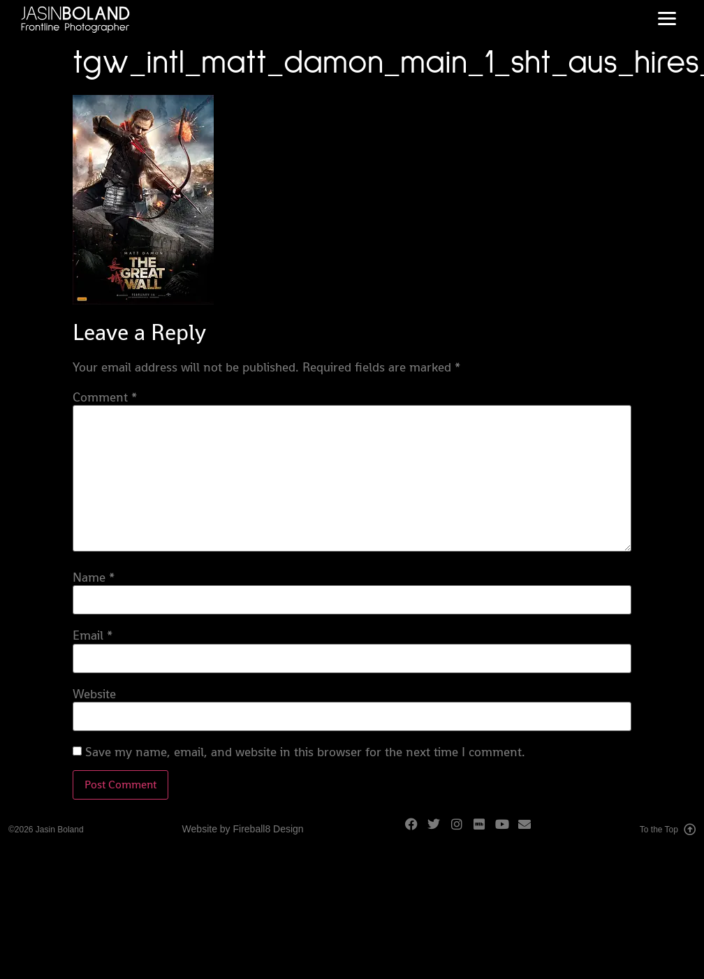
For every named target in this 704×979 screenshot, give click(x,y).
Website (94, 694)
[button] (667, 18)
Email (92, 635)
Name (94, 577)
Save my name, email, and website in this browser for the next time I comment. (305, 752)
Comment (105, 397)
